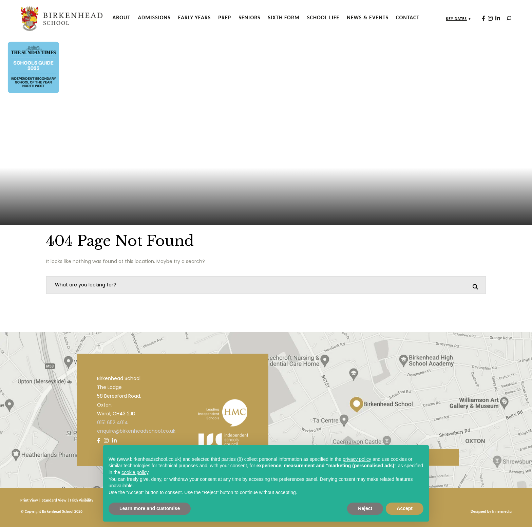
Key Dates (452, 18)
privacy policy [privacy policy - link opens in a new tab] (357, 459)
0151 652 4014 (112, 422)
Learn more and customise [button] (149, 508)
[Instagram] (485, 18)
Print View (29, 500)
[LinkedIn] (493, 18)
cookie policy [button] (134, 472)
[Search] (504, 18)
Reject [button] (365, 508)
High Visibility (81, 500)
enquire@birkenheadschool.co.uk (136, 431)
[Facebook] (479, 18)
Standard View (54, 500)
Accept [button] (405, 508)
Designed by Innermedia (491, 511)
